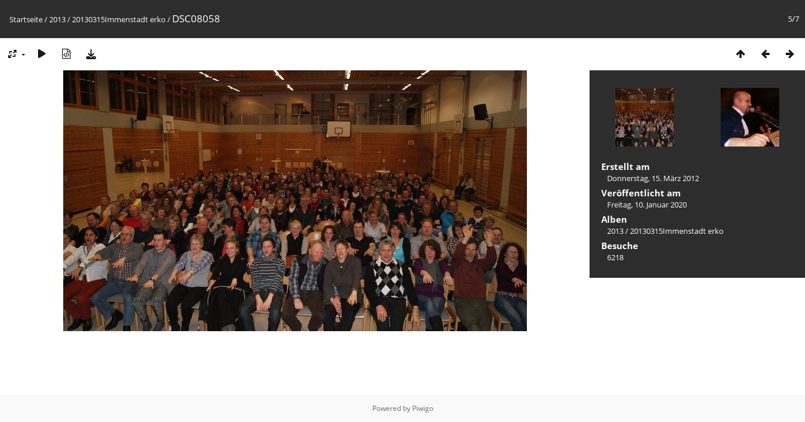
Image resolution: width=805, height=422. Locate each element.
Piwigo (422, 408)
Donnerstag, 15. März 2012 (653, 178)
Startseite (26, 19)
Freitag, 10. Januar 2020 (647, 204)
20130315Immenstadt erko (119, 19)
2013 (57, 19)
